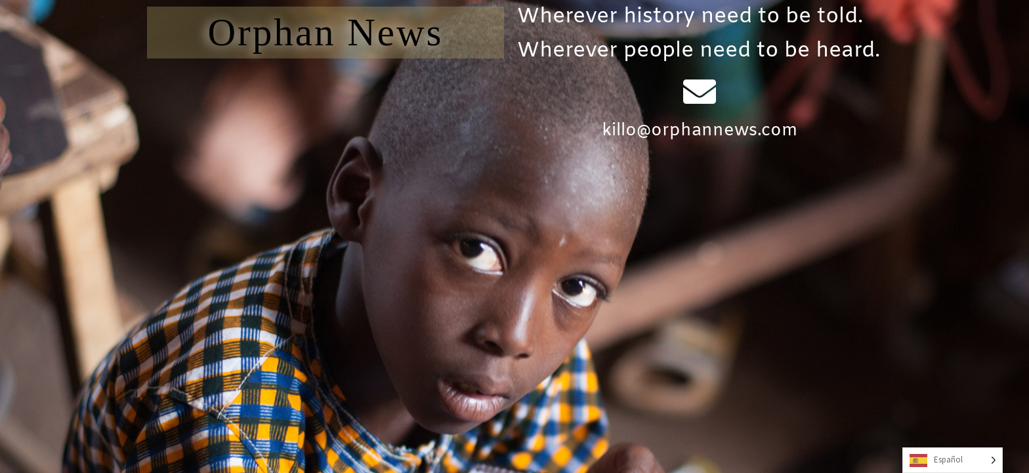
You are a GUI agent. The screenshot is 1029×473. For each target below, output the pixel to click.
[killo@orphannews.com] (699, 91)
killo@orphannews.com (699, 131)
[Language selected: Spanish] (952, 460)
